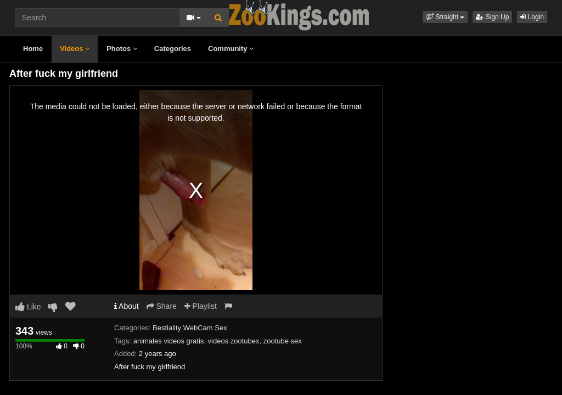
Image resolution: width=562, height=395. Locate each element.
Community (231, 48)
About (126, 306)
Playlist (200, 306)
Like (28, 306)
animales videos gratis (168, 341)
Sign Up (492, 17)
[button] (445, 17)
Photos (121, 48)
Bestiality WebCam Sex (190, 328)
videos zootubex (234, 341)
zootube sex (282, 341)
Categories (172, 48)
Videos (74, 48)
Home (33, 48)
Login (532, 17)
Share (162, 306)
